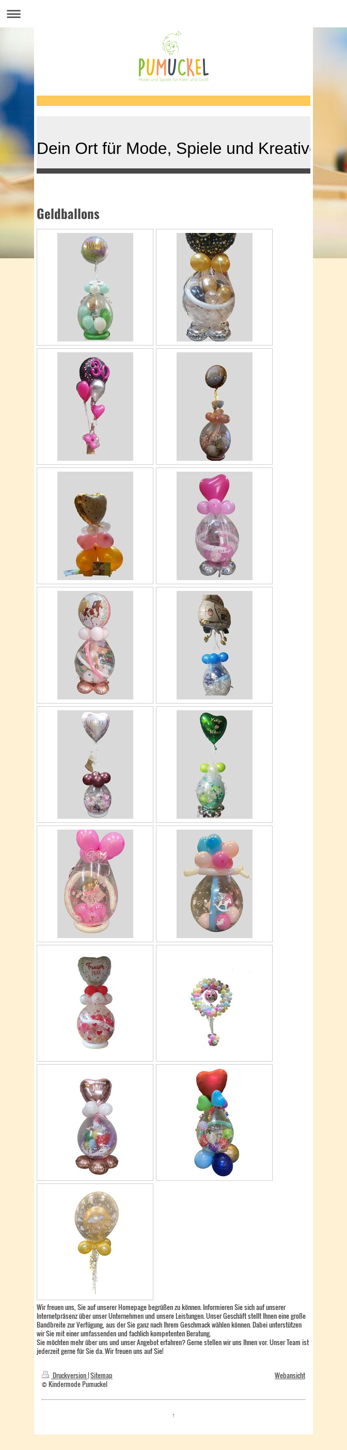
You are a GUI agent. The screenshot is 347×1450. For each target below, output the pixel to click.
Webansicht (290, 1375)
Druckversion (65, 1375)
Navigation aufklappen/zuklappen (173, 14)
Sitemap (101, 1375)
